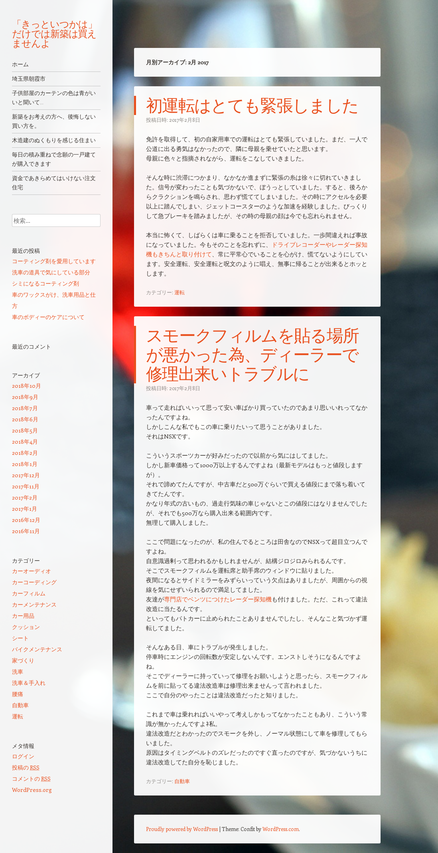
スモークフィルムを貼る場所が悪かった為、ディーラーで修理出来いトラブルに (252, 354)
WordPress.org (32, 789)
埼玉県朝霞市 (28, 78)
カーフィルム (28, 593)
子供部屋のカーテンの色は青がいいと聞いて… (54, 97)
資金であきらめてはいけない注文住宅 (54, 183)
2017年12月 (26, 475)
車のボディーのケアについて (48, 317)
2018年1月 (24, 464)
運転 (179, 292)
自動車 (182, 781)
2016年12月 (26, 520)
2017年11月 (25, 486)
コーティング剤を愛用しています (54, 261)
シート (20, 638)
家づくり (23, 660)
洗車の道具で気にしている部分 (51, 272)
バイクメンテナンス (37, 649)
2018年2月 (25, 452)
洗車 (17, 671)
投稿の (25, 767)
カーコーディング (34, 582)
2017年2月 (24, 497)
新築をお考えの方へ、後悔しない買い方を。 (54, 121)
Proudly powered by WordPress (182, 828)
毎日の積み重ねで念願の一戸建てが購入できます (54, 159)
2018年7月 (25, 408)
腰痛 (17, 694)
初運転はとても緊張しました (252, 105)
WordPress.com (280, 828)
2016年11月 (26, 531)
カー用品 (23, 615)
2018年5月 (25, 430)
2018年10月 (26, 385)
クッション (26, 627)
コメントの (31, 778)
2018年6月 (25, 419)
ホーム (20, 64)
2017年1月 (24, 508)
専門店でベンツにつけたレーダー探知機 (218, 599)
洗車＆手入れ (28, 682)
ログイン (23, 756)
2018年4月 (25, 441)
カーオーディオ (31, 571)
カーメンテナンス (34, 604)
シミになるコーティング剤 (45, 283)
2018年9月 (25, 397)
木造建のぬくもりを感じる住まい (54, 140)
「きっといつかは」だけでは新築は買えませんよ (54, 33)
